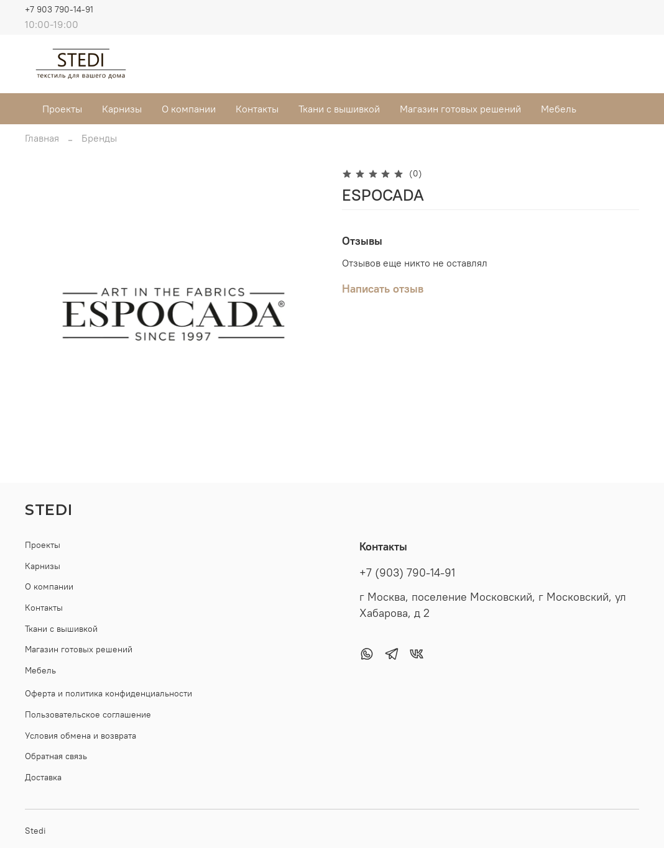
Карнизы (122, 109)
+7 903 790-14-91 (59, 9)
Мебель (558, 109)
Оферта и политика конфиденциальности (108, 693)
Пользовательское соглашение (88, 714)
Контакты (257, 109)
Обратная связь (56, 756)
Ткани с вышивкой (339, 109)
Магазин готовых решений (460, 109)
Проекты (62, 109)
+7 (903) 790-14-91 (407, 573)
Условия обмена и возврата (80, 735)
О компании (189, 109)
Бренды (99, 138)
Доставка (43, 777)
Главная (42, 138)
